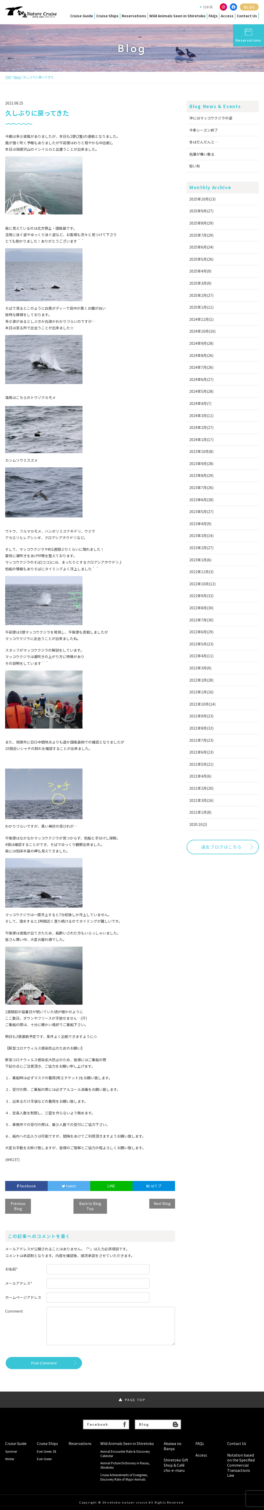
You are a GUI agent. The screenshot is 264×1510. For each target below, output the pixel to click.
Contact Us (247, 15)
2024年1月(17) (201, 439)
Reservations (134, 15)
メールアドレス (18, 1283)
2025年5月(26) (201, 259)
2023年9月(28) (201, 463)
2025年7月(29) (201, 235)
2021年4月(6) (200, 776)
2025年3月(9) (200, 283)
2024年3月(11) (201, 415)
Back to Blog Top (90, 1206)
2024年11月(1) (201, 319)
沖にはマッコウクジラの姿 (210, 118)
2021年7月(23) (201, 740)
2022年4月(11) (201, 655)
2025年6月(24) (201, 247)
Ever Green (44, 1459)
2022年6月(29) (201, 631)
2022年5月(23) (201, 643)
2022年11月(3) (201, 571)
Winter (9, 1459)
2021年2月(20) (201, 788)
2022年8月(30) (201, 607)
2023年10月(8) (201, 451)
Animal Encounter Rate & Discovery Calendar (125, 1453)
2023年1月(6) (200, 559)
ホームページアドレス (23, 1297)
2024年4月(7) (200, 403)
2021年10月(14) (202, 704)
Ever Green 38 (46, 1451)
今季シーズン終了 (203, 130)
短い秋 (194, 166)
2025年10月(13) (202, 199)
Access (227, 15)
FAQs (213, 15)
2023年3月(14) (201, 535)
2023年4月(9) (200, 523)
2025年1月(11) (201, 307)
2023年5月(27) (201, 511)
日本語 (207, 7)
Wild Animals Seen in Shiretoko (177, 15)
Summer (11, 1451)
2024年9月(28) (201, 343)
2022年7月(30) (201, 619)
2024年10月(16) (202, 331)
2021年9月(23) (201, 715)
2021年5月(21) (201, 764)
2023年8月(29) (201, 475)
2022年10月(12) (202, 583)
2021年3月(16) (201, 800)
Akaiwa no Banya (173, 1446)
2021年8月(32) (201, 728)
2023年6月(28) (201, 499)
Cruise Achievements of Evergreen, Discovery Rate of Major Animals (124, 1477)
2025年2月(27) (201, 295)
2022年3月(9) (200, 667)
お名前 (11, 1269)
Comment (14, 1311)
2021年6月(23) (201, 752)
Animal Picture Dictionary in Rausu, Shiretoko (125, 1465)
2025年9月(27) (201, 210)
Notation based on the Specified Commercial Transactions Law (241, 1465)
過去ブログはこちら (221, 847)
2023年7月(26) (201, 487)
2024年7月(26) (201, 367)
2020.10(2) (198, 824)
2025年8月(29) (201, 223)
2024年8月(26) (201, 355)
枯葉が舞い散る (201, 154)
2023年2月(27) (201, 547)
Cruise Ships (107, 15)
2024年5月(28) (201, 391)
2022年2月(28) (201, 680)
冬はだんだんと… (203, 142)
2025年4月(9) (200, 271)
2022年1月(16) (201, 691)
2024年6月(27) (201, 379)
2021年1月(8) (200, 812)
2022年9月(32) (201, 595)
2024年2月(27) (201, 427)
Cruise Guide (81, 15)
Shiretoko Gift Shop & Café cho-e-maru (176, 1465)
